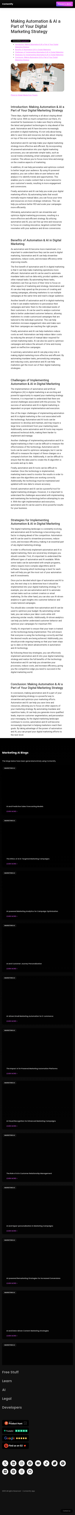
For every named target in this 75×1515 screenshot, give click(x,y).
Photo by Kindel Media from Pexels (24, 95)
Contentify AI (25, 41)
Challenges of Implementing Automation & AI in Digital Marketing (39, 52)
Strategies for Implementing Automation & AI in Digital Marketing (39, 55)
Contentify (7, 4)
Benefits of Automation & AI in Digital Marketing (33, 50)
